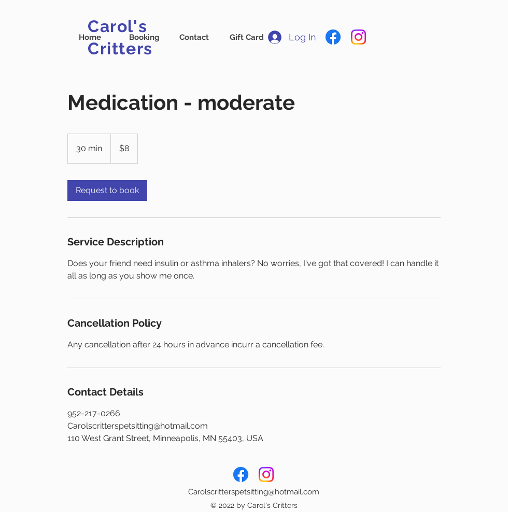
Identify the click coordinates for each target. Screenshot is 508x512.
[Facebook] (333, 37)
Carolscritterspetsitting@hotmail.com (253, 491)
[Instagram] (358, 37)
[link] (107, 190)
